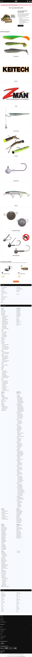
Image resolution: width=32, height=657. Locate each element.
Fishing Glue (18, 599)
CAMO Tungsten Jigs (5, 319)
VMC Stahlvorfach (4, 375)
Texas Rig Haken (19, 477)
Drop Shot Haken (19, 414)
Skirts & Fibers (3, 572)
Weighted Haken (18, 535)
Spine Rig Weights (19, 469)
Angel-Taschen (3, 559)
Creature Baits (18, 309)
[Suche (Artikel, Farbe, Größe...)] (2, 1)
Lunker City (2, 351)
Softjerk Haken (19, 462)
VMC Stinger (4, 374)
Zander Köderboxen (5, 513)
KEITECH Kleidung (4, 349)
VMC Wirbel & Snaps (5, 377)
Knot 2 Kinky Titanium (5, 578)
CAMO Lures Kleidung (5, 328)
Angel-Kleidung (3, 553)
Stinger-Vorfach (18, 532)
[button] (29, 1)
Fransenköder (18, 310)
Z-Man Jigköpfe (3, 549)
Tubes (18, 394)
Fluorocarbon (19, 434)
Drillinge (17, 526)
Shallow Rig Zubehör (20, 454)
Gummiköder (19, 430)
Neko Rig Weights (19, 445)
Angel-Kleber (3, 552)
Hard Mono (18, 435)
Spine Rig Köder (19, 467)
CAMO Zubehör (4, 327)
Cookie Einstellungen (22, 656)
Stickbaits (17, 319)
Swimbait (17, 470)
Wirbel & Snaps (3, 585)
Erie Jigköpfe (3, 532)
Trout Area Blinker (19, 488)
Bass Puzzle (3, 312)
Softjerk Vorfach (19, 464)
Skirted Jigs (18, 456)
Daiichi (2, 329)
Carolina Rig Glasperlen (20, 402)
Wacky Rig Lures (19, 501)
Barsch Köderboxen (5, 511)
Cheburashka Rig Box (20, 411)
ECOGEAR (2, 337)
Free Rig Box (19, 423)
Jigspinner (2, 404)
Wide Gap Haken (18, 536)
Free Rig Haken (19, 421)
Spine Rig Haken (19, 468)
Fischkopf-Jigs (3, 536)
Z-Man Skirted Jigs (4, 386)
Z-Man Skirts (4, 387)
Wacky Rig (17, 500)
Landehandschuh (3, 567)
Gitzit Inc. (17, 600)
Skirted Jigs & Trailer (19, 455)
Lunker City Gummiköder (5, 352)
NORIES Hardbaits (4, 357)
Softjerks (18, 461)
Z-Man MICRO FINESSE (5, 390)
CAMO (17, 595)
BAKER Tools (3, 310)
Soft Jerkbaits (18, 460)
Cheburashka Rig (18, 404)
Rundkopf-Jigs (3, 531)
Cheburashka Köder (20, 405)
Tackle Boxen (3, 576)
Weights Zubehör (18, 522)
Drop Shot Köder (19, 413)
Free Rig (17, 419)
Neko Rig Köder (19, 443)
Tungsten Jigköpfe (3, 527)
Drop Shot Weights (19, 512)
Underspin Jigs (3, 544)
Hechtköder (3, 514)
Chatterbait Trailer (4, 397)
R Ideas (17, 606)
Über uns (2, 294)
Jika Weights (18, 515)
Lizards (17, 317)
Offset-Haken (18, 531)
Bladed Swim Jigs (3, 534)
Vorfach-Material (3, 577)
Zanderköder (3, 512)
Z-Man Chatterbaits (5, 382)
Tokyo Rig (17, 483)
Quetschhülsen (4, 584)
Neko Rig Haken (19, 444)
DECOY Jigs (3, 334)
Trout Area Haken (19, 493)
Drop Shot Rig (18, 412)
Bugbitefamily (3, 313)
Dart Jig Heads (3, 535)
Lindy (2, 350)
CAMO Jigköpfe (4, 318)
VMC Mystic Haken (4, 371)
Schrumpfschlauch (3, 571)
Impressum (3, 299)
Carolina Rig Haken (20, 398)
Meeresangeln (18, 429)
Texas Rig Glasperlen (20, 480)
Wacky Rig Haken (19, 502)
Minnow (2, 402)
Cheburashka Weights (20, 407)
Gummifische (18, 312)
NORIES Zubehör (4, 361)
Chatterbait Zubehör (5, 398)
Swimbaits (17, 320)
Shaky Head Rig (18, 446)
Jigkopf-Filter (3, 526)
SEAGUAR (2, 367)
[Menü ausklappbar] (0, 1)
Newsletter (3, 288)
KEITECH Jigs (4, 345)
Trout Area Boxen (19, 495)
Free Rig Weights (18, 513)
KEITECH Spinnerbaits (5, 346)
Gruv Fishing (3, 342)
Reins (2, 607)
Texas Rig (17, 475)
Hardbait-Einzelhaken (19, 528)
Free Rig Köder (19, 420)
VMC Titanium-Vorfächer (5, 376)
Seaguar (2, 608)
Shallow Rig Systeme (20, 452)
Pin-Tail (17, 318)
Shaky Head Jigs (3, 541)
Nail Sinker (17, 516)
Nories (17, 604)
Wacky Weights (19, 505)
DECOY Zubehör (4, 336)
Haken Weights (18, 514)
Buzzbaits (2, 395)
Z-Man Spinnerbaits (5, 383)
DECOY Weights (4, 335)
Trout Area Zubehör (20, 494)
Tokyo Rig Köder (19, 484)
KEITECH (2, 343)
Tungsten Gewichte (19, 520)
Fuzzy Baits (18, 311)
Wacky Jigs (18, 503)
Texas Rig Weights (20, 478)
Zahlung (2, 290)
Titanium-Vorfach (4, 580)
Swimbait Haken (19, 472)
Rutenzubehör (3, 570)
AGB (2, 295)
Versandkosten (3, 291)
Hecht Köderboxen (5, 516)
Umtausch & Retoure (4, 292)
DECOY (2, 330)
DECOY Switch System (20, 410)
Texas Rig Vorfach (19, 479)
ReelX (2, 569)
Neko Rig (17, 442)
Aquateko (2, 309)
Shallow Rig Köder (19, 451)
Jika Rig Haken (19, 427)
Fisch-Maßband (3, 561)
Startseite (17, 294)
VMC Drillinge (4, 370)
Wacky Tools (19, 504)
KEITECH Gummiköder (5, 344)
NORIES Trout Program (5, 360)
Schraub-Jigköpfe (3, 540)
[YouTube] (1, 652)
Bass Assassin (3, 311)
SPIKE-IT (2, 610)
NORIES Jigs (4, 359)
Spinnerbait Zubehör (5, 407)
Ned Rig (17, 437)
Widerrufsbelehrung (4, 296)
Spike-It (2, 368)
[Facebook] (0, 652)
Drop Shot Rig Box (20, 418)
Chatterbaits (3, 396)
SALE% (2, 302)
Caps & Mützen (4, 554)
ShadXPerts (18, 608)
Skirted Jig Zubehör (20, 459)
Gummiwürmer (18, 316)
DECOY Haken (4, 333)
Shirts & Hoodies (4, 555)
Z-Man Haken (4, 384)
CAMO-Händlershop (19, 288)
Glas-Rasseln (3, 563)
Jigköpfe (18, 431)
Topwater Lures (18, 321)
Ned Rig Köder (19, 438)
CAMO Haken (4, 317)
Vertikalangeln (18, 496)
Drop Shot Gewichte (20, 415)
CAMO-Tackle (18, 596)
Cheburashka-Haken (19, 525)
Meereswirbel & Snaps (20, 436)
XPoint (2, 378)
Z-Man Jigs (3, 385)
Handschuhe (4, 556)
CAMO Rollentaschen (5, 321)
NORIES (2, 354)
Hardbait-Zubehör (3, 410)
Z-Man (2, 379)
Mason (2, 604)
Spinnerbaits (3, 405)
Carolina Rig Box (19, 403)
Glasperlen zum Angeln (4, 564)
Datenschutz (3, 298)
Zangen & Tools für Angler (5, 586)
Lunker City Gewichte (5, 353)
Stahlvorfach (4, 579)
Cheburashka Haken (20, 406)
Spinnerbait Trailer (4, 406)
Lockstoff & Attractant (4, 568)
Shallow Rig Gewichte (20, 453)
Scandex (2, 366)
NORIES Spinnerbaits (5, 358)
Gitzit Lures (3, 341)
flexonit (2, 600)
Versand (18, 656)
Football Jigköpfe (3, 533)
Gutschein (18, 552)
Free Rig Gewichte (20, 422)
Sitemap (17, 291)
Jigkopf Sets (3, 525)
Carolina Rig (18, 396)
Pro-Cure (2, 362)
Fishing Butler (3, 338)
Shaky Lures (19, 447)
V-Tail (17, 325)
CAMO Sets (18, 551)
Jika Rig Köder (19, 426)
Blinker (2, 394)
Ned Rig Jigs (19, 439)
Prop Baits (2, 403)
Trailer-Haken (18, 534)
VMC (2, 369)
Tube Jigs (18, 395)
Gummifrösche (18, 313)
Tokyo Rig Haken (19, 485)
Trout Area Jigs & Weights (21, 492)
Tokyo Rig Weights (20, 486)
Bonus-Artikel (18, 290)
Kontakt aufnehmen (4, 287)
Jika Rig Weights (19, 428)
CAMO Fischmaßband (5, 316)
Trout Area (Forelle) (19, 487)
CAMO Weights (4, 326)
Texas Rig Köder (19, 476)
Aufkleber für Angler (4, 560)
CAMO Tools (4, 325)
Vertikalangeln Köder (20, 497)
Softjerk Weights (19, 463)
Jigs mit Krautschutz (4, 528)
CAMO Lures (3, 596)
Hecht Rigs (3, 515)
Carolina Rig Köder (20, 397)
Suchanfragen (18, 287)
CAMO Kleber (4, 320)
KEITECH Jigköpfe (3, 548)
